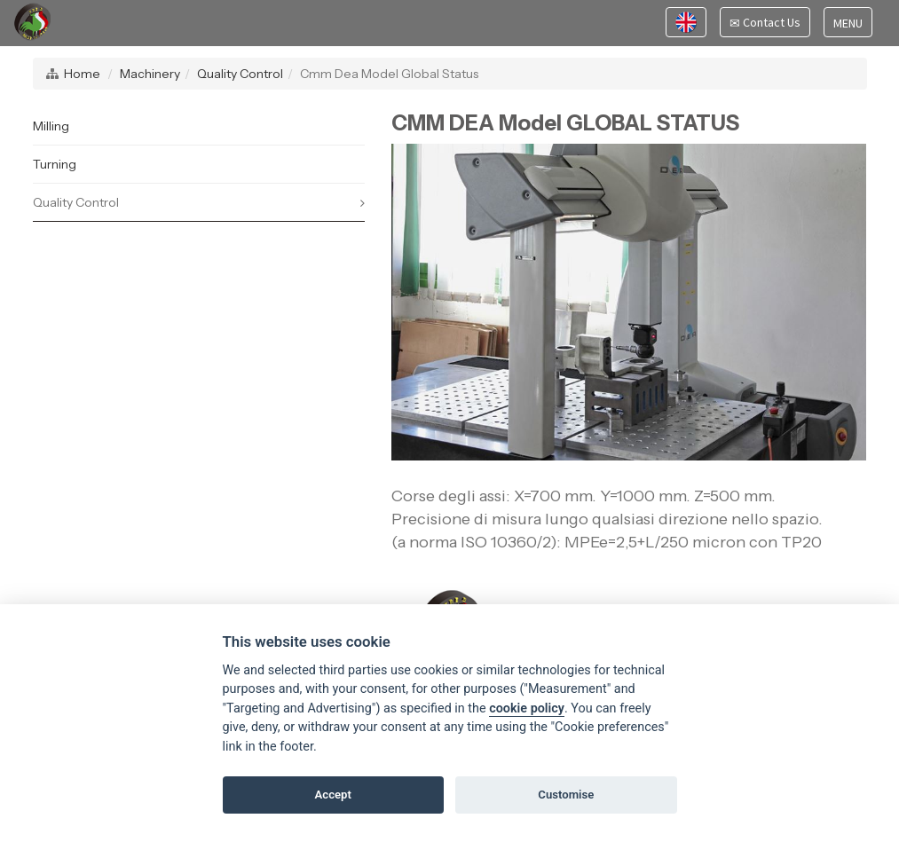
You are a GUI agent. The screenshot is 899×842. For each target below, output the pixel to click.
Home (82, 74)
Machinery (150, 74)
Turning (54, 164)
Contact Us (764, 24)
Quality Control (240, 74)
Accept (333, 794)
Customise (566, 794)
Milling (51, 126)
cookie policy (526, 708)
